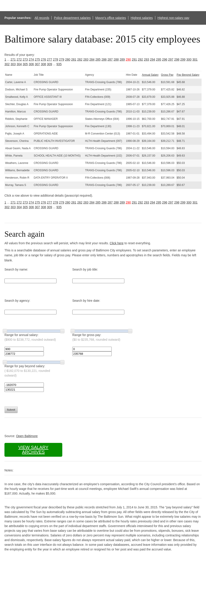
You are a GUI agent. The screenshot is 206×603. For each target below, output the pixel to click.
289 (122, 59)
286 (104, 59)
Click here (116, 243)
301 (195, 59)
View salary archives (33, 449)
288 (116, 59)
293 (146, 59)
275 (37, 59)
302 (7, 64)
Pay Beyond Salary (188, 74)
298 (176, 59)
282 (79, 59)
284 (92, 59)
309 (49, 64)
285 (98, 59)
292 (140, 59)
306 (31, 64)
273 (25, 59)
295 (158, 59)
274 (31, 59)
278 (55, 59)
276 (43, 59)
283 (85, 59)
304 (19, 64)
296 (164, 59)
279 (61, 59)
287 (110, 59)
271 (13, 59)
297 (170, 59)
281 (73, 59)
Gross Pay (167, 74)
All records (41, 18)
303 (13, 64)
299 (182, 59)
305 (25, 64)
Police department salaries (72, 18)
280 (67, 59)
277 (49, 59)
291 (134, 59)
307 (37, 64)
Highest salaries (142, 18)
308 (43, 64)
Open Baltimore (27, 436)
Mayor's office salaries (110, 18)
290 (128, 59)
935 (59, 64)
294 (152, 59)
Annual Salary (150, 74)
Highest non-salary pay (173, 18)
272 (19, 59)
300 (189, 59)
